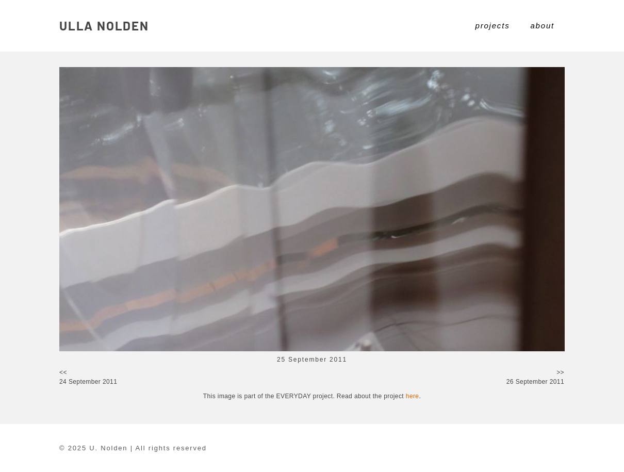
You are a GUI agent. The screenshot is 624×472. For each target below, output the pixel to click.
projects (492, 25)
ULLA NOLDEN (104, 25)
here (412, 396)
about (542, 25)
